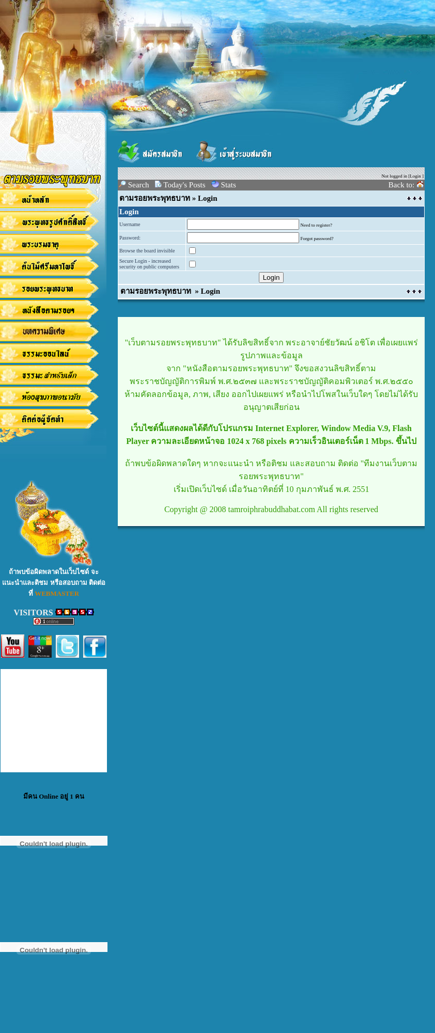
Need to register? (316, 225)
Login (415, 176)
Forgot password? (317, 238)
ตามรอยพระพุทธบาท (154, 198)
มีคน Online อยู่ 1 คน (53, 796)
